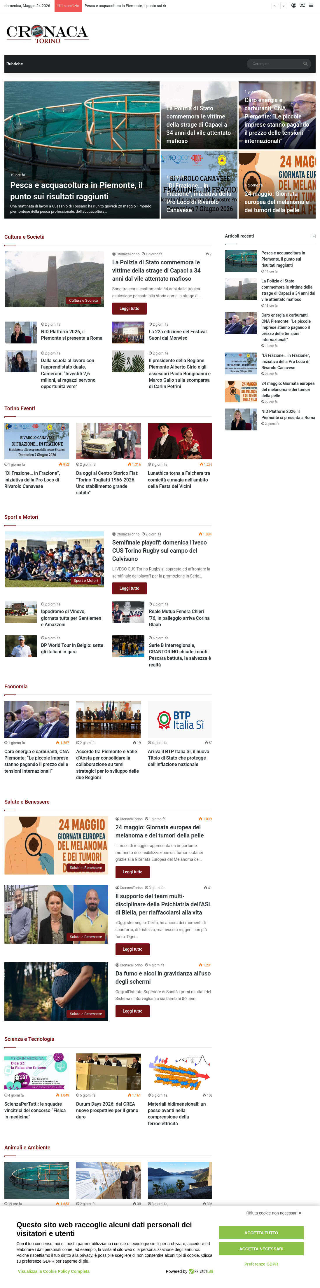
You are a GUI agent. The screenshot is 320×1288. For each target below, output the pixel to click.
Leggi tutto (129, 308)
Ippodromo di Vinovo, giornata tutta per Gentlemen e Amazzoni (71, 618)
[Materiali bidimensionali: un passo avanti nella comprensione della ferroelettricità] (180, 1071)
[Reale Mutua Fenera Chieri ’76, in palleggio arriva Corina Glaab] (128, 612)
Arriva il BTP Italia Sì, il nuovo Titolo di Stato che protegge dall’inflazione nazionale (178, 758)
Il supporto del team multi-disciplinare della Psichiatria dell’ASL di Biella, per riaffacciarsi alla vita (164, 904)
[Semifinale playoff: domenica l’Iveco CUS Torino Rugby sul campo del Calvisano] (54, 559)
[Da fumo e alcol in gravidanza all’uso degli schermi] (56, 991)
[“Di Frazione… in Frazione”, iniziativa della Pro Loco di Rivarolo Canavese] (36, 441)
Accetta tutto (261, 1233)
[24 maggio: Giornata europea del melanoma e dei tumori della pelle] (277, 185)
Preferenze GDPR (261, 1264)
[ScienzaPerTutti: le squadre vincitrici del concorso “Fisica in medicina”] (36, 1071)
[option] (160, 150)
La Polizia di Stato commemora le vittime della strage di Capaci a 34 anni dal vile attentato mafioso (199, 124)
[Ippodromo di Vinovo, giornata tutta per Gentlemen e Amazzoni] (21, 612)
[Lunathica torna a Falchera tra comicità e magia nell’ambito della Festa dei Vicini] (180, 441)
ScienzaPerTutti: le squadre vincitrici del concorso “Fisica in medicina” (35, 1110)
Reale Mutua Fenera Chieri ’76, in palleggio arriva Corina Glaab (179, 618)
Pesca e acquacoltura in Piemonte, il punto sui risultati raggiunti (283, 259)
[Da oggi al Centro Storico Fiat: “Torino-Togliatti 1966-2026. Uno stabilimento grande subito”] (108, 441)
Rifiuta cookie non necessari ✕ (274, 1213)
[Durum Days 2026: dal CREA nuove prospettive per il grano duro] (108, 1071)
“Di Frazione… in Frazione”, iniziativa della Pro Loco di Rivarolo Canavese (32, 479)
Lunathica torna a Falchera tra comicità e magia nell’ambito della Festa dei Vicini (179, 479)
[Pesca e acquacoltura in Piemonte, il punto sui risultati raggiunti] (82, 150)
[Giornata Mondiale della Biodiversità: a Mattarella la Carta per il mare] (108, 1180)
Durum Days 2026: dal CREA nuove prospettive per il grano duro (107, 1110)
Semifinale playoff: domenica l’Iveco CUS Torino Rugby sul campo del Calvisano (159, 550)
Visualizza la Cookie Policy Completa (54, 1271)
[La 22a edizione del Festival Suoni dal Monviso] (128, 332)
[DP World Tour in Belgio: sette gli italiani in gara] (21, 646)
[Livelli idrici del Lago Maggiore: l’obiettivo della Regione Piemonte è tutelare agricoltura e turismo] (180, 1180)
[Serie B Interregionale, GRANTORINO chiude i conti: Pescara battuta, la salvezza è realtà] (128, 646)
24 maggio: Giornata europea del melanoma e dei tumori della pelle (276, 202)
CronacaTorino (128, 254)
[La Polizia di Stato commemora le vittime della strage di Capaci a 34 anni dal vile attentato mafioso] (54, 279)
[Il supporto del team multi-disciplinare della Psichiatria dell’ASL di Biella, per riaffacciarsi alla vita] (56, 914)
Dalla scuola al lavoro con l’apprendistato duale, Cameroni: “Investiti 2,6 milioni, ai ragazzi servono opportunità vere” (68, 374)
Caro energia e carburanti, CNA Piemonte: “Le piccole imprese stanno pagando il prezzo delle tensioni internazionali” (286, 327)
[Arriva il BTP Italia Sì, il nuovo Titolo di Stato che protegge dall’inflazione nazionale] (180, 719)
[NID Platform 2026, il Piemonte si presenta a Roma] (21, 332)
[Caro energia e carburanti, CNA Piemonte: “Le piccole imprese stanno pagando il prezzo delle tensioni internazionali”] (36, 719)
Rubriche (14, 64)
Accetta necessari (261, 1249)
